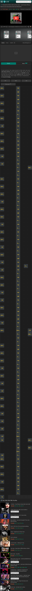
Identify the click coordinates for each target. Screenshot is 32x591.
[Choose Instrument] (14, 43)
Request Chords (14, 511)
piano (7, 42)
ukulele (11, 42)
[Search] (30, 1)
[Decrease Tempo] (2, 27)
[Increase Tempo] (7, 27)
